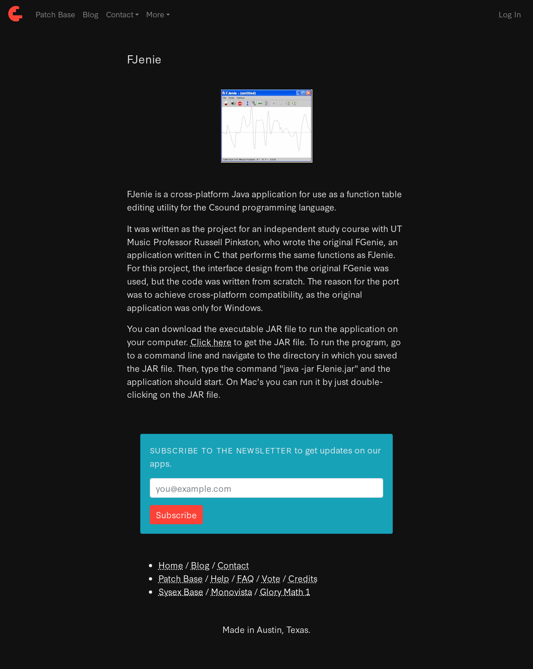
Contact (233, 564)
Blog (91, 14)
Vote (271, 578)
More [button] (155, 14)
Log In (510, 14)
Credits (302, 578)
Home (170, 564)
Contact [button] (119, 14)
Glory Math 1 (285, 591)
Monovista (231, 591)
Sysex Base (180, 591)
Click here (211, 341)
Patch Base (55, 14)
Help (220, 578)
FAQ (245, 578)
